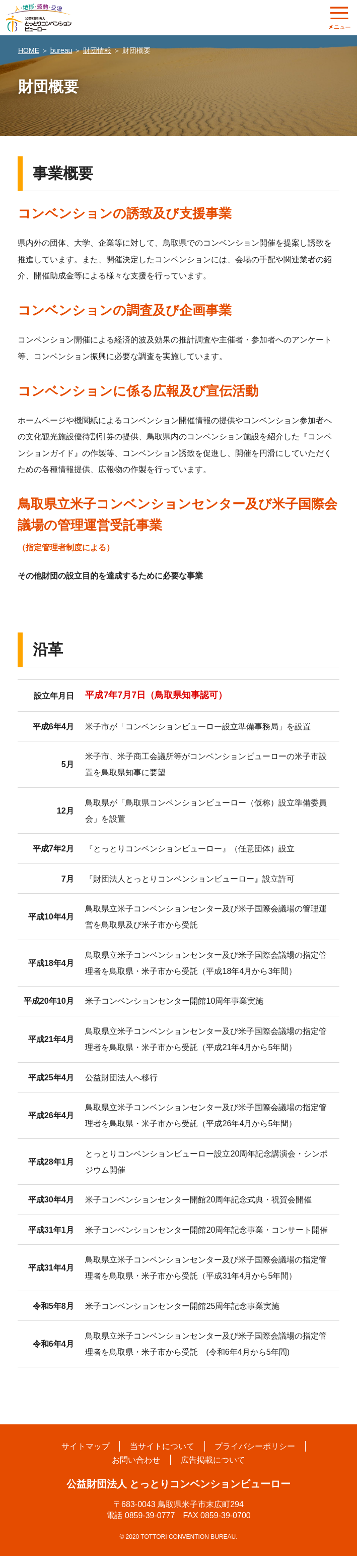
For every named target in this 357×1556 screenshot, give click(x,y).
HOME (28, 50)
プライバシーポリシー (255, 1446)
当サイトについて (162, 1446)
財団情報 (97, 50)
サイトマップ (85, 1446)
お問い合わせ (136, 1460)
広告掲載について (213, 1460)
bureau (61, 50)
